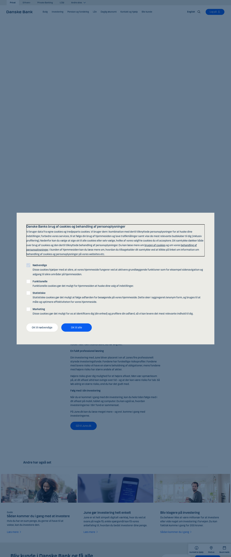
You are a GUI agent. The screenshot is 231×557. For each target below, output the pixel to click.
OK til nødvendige (42, 327)
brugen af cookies (154, 245)
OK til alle (76, 327)
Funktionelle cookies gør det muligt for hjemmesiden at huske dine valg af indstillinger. (83, 283)
